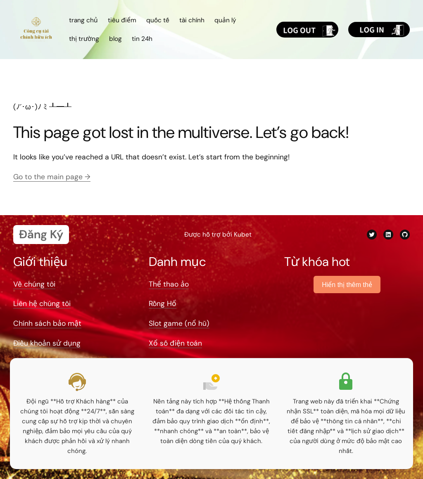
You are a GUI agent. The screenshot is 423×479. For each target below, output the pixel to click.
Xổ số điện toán (175, 343)
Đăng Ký (41, 234)
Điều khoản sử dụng (47, 343)
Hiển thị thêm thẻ (347, 284)
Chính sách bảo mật (47, 323)
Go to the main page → (51, 176)
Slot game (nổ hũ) (179, 323)
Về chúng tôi (34, 284)
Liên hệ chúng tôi (42, 303)
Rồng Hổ (162, 303)
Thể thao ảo (169, 284)
